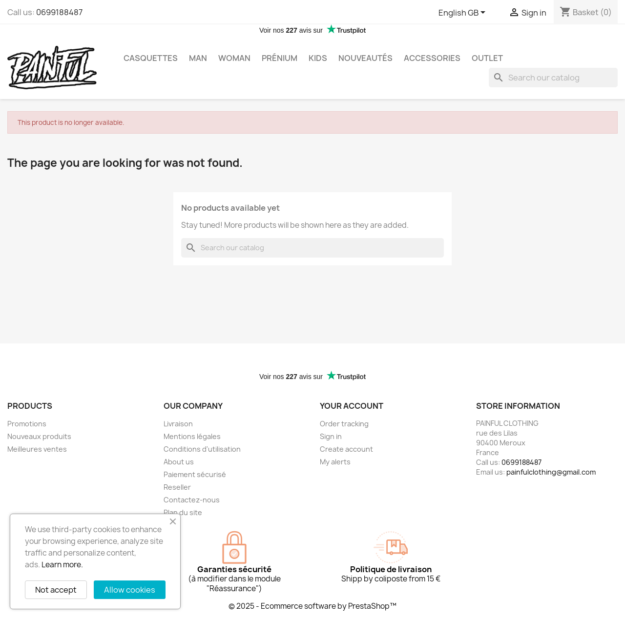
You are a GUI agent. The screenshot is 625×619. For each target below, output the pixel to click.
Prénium (279, 58)
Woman (234, 58)
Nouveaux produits (39, 436)
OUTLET (487, 58)
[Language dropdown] (463, 13)
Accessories (432, 58)
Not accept (56, 589)
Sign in (331, 436)
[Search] (553, 77)
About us (179, 461)
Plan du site (183, 512)
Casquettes (151, 58)
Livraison (178, 423)
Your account (351, 405)
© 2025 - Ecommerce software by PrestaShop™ (312, 606)
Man (198, 58)
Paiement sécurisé (195, 474)
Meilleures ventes (37, 449)
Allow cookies (129, 589)
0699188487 (59, 12)
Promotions (26, 423)
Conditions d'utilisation (202, 449)
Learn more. (62, 564)
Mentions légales (192, 436)
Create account (346, 449)
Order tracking (344, 423)
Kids (318, 58)
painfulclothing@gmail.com (551, 472)
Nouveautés (365, 58)
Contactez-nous (192, 499)
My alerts (335, 461)
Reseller (177, 487)
